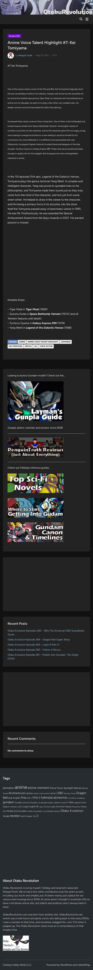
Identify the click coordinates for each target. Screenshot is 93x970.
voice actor (46, 346)
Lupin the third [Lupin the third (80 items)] (57, 806)
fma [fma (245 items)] (23, 797)
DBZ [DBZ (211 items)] (60, 793)
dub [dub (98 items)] (10, 797)
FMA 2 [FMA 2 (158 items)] (36, 797)
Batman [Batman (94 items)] (77, 788)
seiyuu (28, 346)
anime (22, 342)
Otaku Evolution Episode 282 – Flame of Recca (34, 649)
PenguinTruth (10, 891)
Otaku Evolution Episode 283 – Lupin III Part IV (33, 644)
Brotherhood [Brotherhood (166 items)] (17, 793)
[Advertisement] (46, 584)
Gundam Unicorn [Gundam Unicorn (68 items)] (22, 802)
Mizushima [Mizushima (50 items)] (76, 807)
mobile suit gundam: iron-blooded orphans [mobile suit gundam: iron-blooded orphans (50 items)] (43, 811)
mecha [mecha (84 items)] (68, 806)
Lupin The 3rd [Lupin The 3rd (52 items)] (44, 807)
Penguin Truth (25, 55)
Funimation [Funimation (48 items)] (71, 798)
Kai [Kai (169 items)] (71, 802)
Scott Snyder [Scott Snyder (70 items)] (26, 816)
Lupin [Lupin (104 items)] (26, 806)
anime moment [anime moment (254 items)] (38, 788)
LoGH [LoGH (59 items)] (19, 807)
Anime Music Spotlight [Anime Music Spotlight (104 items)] (61, 788)
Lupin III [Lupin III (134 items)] (33, 806)
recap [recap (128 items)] (6, 816)
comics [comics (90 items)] (53, 793)
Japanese (65, 342)
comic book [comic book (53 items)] (44, 793)
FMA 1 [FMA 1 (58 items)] (29, 798)
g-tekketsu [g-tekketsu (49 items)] (81, 798)
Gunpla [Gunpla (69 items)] (33, 802)
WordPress (66, 964)
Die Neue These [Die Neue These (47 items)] (70, 793)
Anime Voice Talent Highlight (43, 342)
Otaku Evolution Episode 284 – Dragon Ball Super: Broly (39, 639)
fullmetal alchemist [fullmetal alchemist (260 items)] (54, 797)
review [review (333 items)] (14, 816)
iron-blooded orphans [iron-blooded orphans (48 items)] (46, 803)
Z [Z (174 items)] (37, 816)
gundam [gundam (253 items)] (8, 802)
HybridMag (83, 964)
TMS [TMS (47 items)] (34, 816)
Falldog (46, 887)
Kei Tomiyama (15, 346)
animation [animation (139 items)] (8, 787)
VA (35, 346)
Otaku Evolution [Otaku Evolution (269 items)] (72, 811)
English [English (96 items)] (16, 797)
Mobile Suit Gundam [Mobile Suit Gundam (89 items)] (17, 811)
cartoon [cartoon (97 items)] (29, 793)
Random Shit (14, 36)
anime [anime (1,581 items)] (21, 787)
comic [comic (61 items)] (36, 793)
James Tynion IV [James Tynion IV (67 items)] (61, 802)
